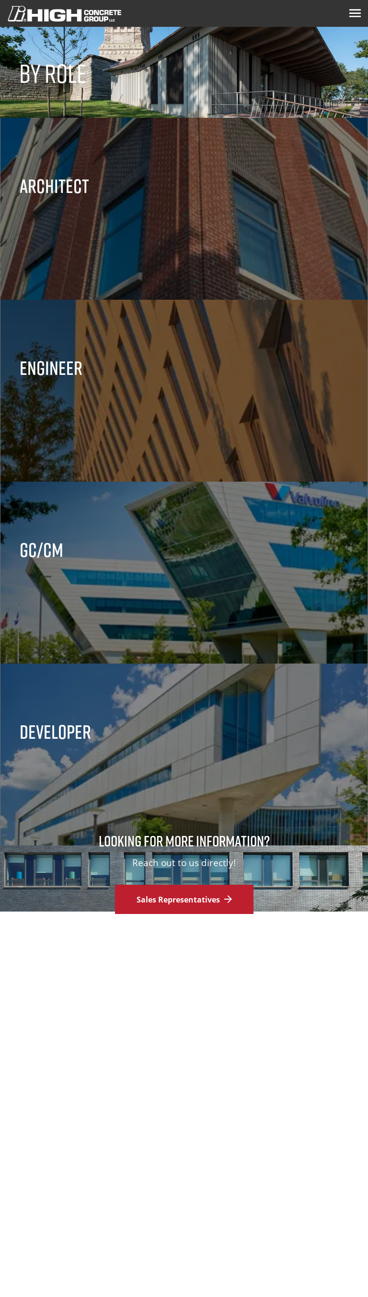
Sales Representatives (184, 899)
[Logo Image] (64, 13)
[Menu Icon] (355, 13)
